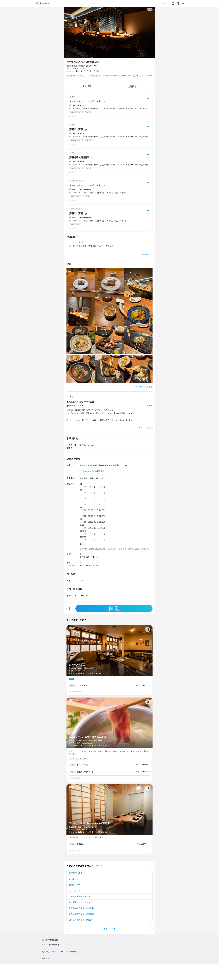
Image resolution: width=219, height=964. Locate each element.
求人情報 (86, 86)
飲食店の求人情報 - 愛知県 (80, 920)
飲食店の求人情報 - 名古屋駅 (81, 908)
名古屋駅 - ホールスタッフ (80, 902)
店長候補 (80, 844)
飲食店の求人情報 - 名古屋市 (81, 914)
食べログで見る (144, 428)
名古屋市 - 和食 (75, 873)
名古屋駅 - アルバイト (78, 890)
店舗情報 (132, 86)
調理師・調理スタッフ (80, 129)
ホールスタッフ (83, 685)
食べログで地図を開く (94, 471)
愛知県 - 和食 (74, 885)
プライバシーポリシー (59, 952)
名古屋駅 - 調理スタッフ (79, 896)
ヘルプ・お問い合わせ (50, 945)
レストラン (74, 879)
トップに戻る (109, 928)
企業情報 (73, 952)
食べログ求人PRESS (50, 940)
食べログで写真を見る (142, 387)
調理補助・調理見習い (80, 157)
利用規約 (45, 952)
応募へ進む (114, 608)
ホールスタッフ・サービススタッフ (87, 101)
